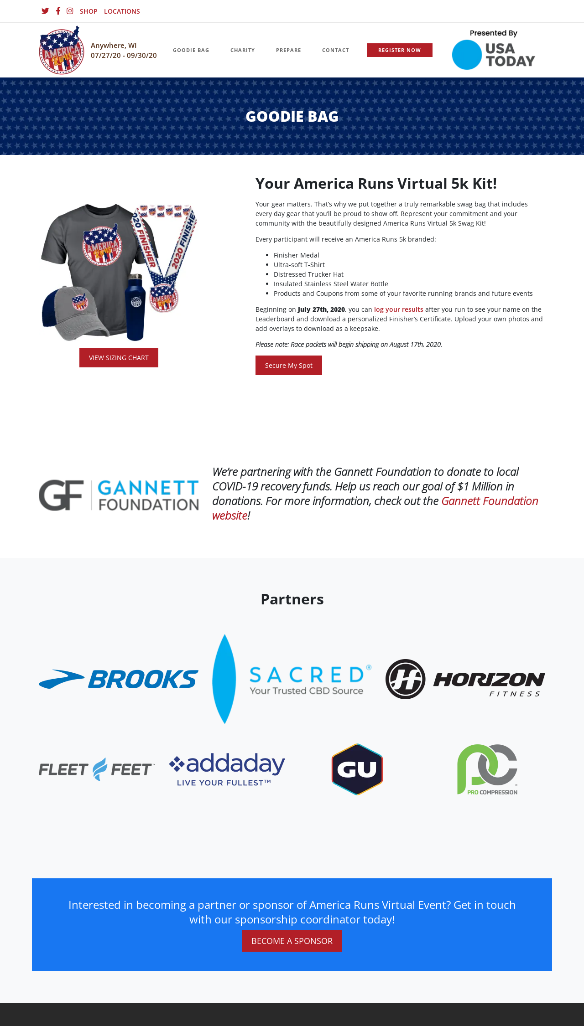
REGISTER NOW (399, 49)
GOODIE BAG (191, 49)
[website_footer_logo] (118, 678)
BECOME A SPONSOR (292, 940)
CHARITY (242, 49)
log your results (398, 309)
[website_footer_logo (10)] (357, 768)
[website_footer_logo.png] (292, 678)
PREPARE (288, 49)
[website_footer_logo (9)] (487, 768)
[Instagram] (70, 11)
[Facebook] (58, 11)
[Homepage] (61, 50)
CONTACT (335, 49)
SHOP (89, 11)
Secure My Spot (289, 365)
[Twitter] (45, 11)
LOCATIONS (122, 11)
